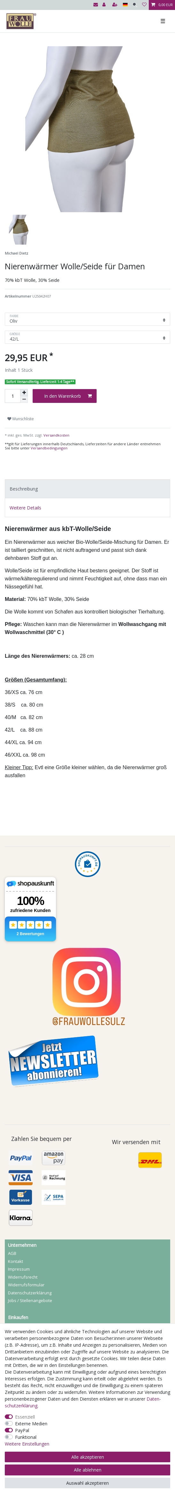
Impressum (19, 1269)
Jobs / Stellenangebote (30, 1300)
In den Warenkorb (68, 396)
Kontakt (15, 1261)
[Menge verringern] (24, 399)
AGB (12, 1253)
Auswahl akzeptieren (87, 1483)
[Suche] (135, 5)
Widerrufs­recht (22, 1277)
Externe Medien (31, 1424)
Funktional (25, 1437)
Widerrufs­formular (26, 1285)
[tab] (87, 488)
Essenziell (25, 1417)
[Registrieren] (115, 5)
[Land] (125, 5)
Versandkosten (56, 435)
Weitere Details (25, 508)
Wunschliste (20, 419)
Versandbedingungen (49, 448)
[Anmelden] (104, 5)
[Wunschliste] (144, 5)
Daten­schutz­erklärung (30, 1293)
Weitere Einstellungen (27, 1444)
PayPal (22, 1430)
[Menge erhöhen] (24, 392)
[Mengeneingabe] (12, 396)
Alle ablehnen (87, 1470)
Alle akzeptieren (87, 1457)
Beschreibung (24, 489)
